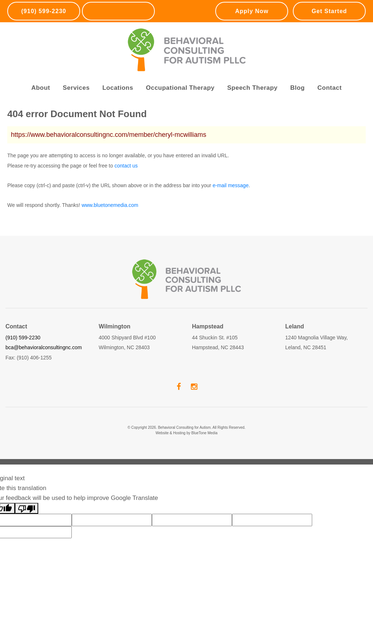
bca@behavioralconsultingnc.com (43, 347)
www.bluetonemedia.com (110, 205)
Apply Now (251, 11)
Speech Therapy (252, 87)
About (40, 87)
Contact (329, 87)
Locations (117, 87)
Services (76, 87)
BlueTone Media (204, 433)
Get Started (329, 11)
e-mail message (231, 185)
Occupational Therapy (180, 87)
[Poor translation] (26, 508)
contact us (126, 166)
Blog (297, 87)
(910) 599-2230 (43, 11)
